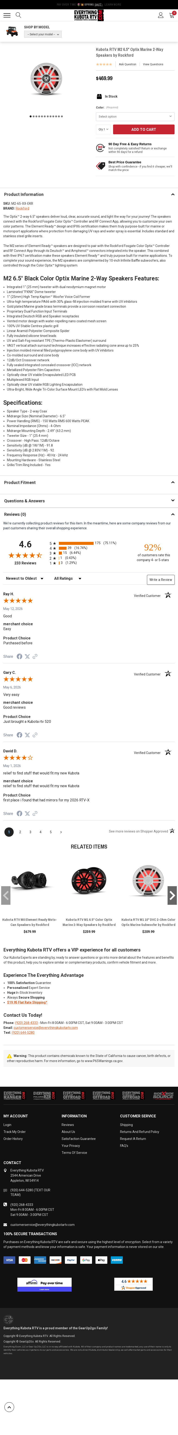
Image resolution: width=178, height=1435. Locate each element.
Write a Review (160, 580)
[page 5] (50, 832)
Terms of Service (74, 1153)
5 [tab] (42, 116)
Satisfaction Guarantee (79, 1139)
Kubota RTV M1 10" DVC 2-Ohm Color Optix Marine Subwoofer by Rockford (148, 922)
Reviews (68, 1125)
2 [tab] (34, 116)
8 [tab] (50, 116)
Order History (13, 1139)
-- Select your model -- (41, 34)
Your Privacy (71, 1146)
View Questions (153, 64)
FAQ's (124, 1146)
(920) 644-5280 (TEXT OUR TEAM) (30, 1192)
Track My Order (14, 1132)
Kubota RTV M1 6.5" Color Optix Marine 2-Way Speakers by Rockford (89, 922)
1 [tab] (31, 116)
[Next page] (61, 832)
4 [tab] (39, 116)
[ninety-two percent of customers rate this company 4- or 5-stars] (153, 552)
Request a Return (133, 1139)
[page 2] (20, 832)
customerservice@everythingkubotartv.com (46, 1028)
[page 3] (30, 832)
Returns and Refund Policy (139, 1132)
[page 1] (9, 832)
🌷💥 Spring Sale (89, 5)
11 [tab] (59, 116)
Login (7, 1125)
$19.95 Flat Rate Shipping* (27, 1002)
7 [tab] (48, 116)
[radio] (89, 543)
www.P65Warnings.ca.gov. (104, 1061)
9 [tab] (53, 116)
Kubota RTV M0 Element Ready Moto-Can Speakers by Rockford (29, 922)
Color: (107, 107)
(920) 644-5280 (23, 1032)
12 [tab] (62, 116)
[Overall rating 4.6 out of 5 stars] (25, 555)
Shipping (126, 1125)
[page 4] (40, 832)
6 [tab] (45, 116)
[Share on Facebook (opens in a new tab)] (19, 657)
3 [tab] (36, 116)
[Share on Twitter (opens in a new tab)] (27, 656)
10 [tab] (56, 116)
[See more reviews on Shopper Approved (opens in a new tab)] (35, 657)
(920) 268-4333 (26, 1023)
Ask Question (127, 64)
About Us (68, 1132)
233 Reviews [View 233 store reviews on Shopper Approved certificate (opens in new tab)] (31, 563)
